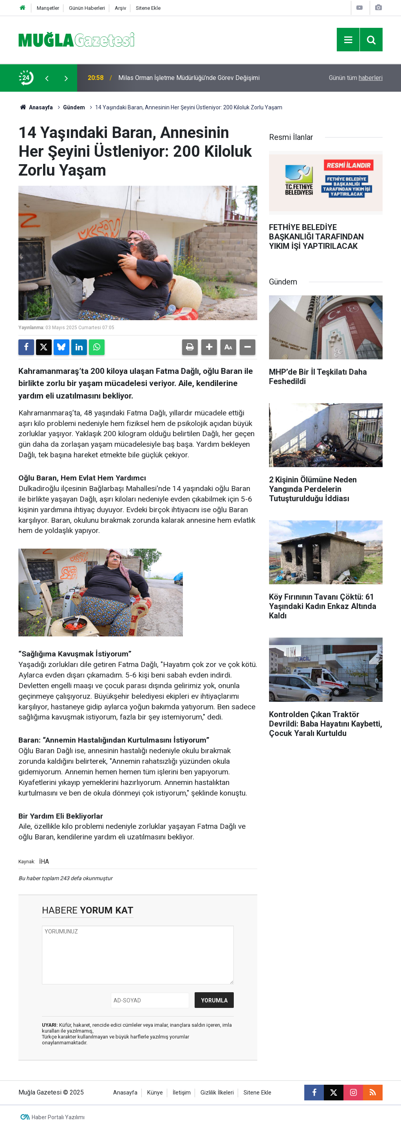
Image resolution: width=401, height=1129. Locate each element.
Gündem (74, 107)
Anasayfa (35, 107)
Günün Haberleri (87, 8)
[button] (209, 347)
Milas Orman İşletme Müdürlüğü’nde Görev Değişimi (189, 78)
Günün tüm (356, 78)
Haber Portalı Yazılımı (58, 1117)
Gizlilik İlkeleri (217, 1092)
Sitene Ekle (148, 8)
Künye (155, 1092)
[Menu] (348, 40)
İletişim (182, 1092)
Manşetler (48, 8)
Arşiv (120, 8)
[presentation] (46, 78)
